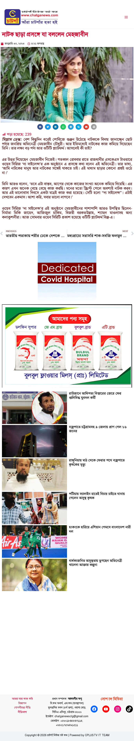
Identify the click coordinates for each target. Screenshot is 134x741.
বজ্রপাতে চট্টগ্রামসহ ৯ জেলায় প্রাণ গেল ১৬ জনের (98, 430)
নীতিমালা (22, 713)
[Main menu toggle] (126, 18)
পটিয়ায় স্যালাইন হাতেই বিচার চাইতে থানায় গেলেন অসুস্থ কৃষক (97, 497)
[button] (40, 128)
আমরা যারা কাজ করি (22, 700)
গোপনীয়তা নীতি (22, 709)
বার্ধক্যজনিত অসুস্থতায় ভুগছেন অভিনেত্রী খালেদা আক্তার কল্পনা (95, 564)
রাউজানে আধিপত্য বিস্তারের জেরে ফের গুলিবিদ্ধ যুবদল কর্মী (95, 397)
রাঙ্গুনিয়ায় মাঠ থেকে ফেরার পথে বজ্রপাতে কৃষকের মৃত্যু (97, 464)
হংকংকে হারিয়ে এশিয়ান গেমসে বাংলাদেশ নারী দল (100, 531)
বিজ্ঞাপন (22, 704)
